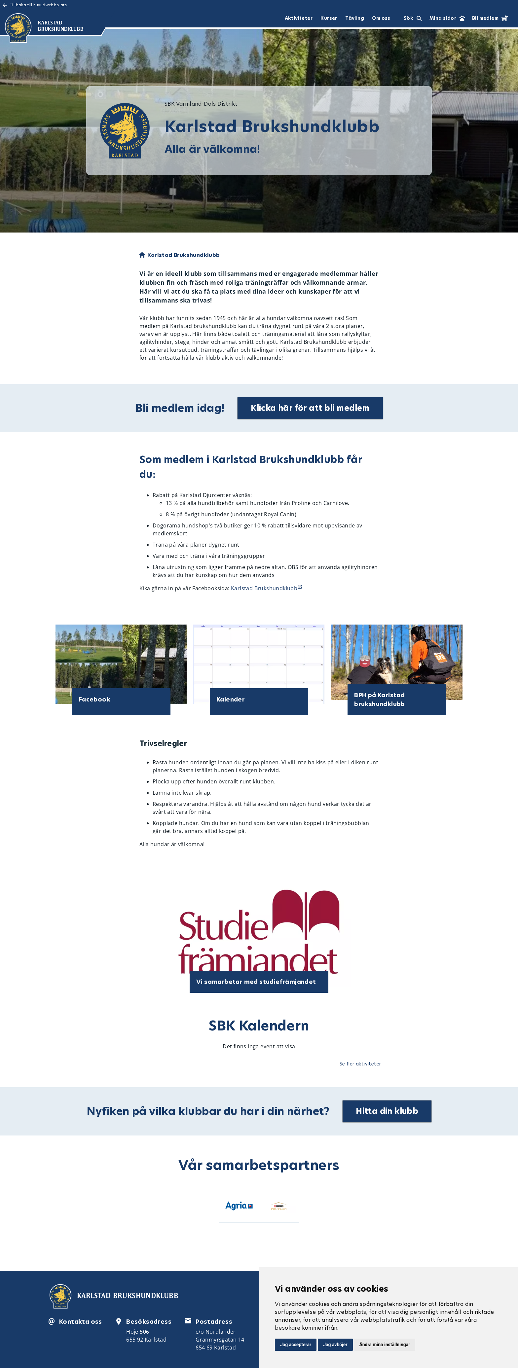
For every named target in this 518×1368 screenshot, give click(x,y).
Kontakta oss (80, 1321)
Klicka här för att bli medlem (310, 408)
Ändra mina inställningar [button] (384, 1344)
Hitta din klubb (387, 1111)
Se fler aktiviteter (360, 1064)
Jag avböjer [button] (335, 1344)
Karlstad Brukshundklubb (264, 588)
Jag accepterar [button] (295, 1344)
